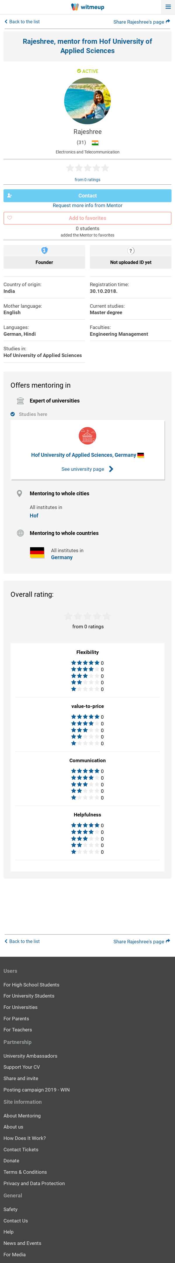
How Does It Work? (25, 1138)
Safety (11, 1209)
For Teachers (18, 1030)
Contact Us (16, 1221)
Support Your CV (22, 1067)
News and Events (22, 1243)
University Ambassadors (30, 1056)
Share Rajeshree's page (141, 22)
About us (13, 1127)
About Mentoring (22, 1116)
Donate (11, 1161)
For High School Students (32, 985)
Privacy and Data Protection (34, 1183)
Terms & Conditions (25, 1172)
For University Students (29, 996)
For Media (15, 1254)
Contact (52, 195)
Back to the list (24, 22)
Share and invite (21, 1078)
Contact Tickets (21, 1149)
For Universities (21, 1007)
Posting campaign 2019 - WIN (37, 1090)
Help (9, 1232)
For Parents (16, 1018)
